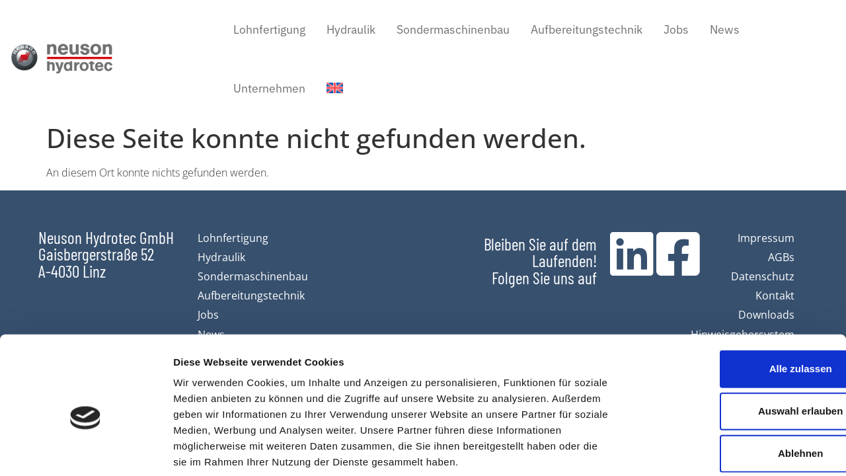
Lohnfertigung (269, 28)
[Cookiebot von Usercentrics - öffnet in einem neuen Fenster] (85, 450)
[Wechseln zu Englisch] (335, 88)
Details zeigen (703, 450)
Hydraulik (351, 28)
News (725, 28)
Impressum (766, 238)
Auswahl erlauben (735, 345)
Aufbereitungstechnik (586, 28)
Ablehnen (735, 387)
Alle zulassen (735, 303)
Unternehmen (269, 87)
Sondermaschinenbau (453, 28)
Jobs (676, 28)
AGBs (781, 257)
